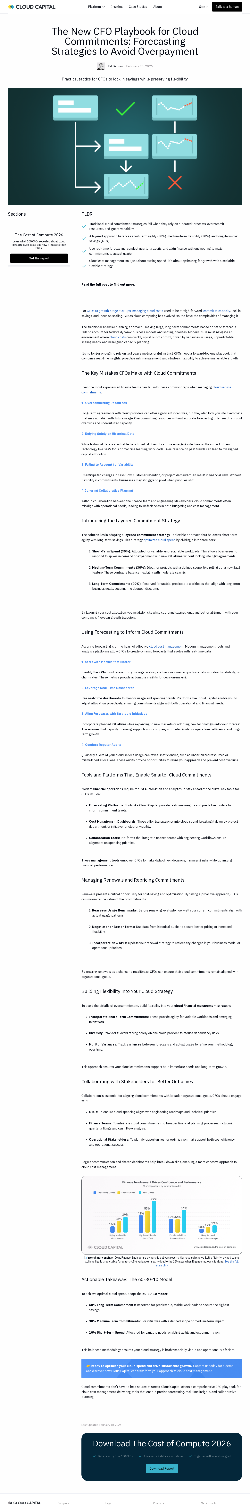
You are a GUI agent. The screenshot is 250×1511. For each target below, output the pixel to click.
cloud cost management (166, 646)
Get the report (39, 258)
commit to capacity (216, 311)
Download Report (161, 1468)
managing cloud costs (147, 311)
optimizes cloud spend (159, 540)
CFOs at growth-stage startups (109, 311)
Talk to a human (227, 7)
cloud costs (118, 337)
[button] (96, 7)
